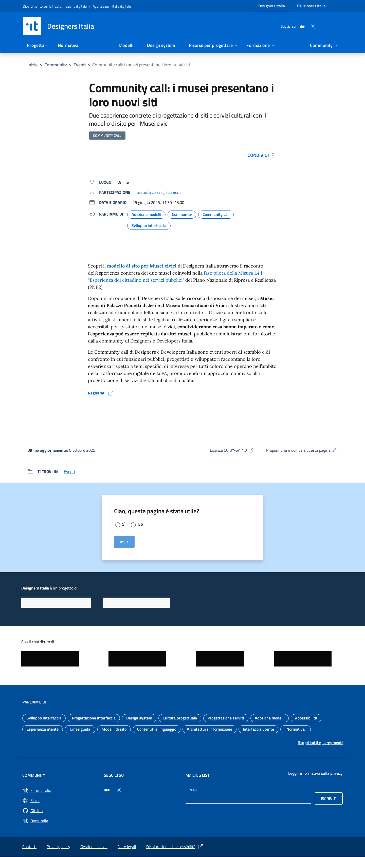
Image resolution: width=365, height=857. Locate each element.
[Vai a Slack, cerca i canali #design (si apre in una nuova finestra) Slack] (60, 801)
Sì (124, 524)
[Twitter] (301, 26)
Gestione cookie (93, 847)
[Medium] (290, 26)
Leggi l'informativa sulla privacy (315, 773)
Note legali (127, 847)
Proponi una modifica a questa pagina (302, 450)
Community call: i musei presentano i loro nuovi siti (141, 64)
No (140, 524)
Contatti (29, 847)
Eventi (80, 64)
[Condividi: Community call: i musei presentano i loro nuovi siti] (262, 155)
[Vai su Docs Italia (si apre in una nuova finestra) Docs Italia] (60, 821)
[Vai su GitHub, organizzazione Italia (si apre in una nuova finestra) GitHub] (60, 811)
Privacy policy (58, 847)
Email (192, 790)
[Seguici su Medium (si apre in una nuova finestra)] (107, 790)
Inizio (32, 64)
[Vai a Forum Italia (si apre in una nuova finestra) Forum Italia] (60, 791)
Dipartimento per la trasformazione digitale (55, 6)
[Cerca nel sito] (336, 26)
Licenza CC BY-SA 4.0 (232, 450)
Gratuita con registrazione (158, 192)
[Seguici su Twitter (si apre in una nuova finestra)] (119, 790)
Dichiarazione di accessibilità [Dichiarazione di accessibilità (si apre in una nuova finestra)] (175, 847)
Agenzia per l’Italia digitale (112, 6)
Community (55, 64)
